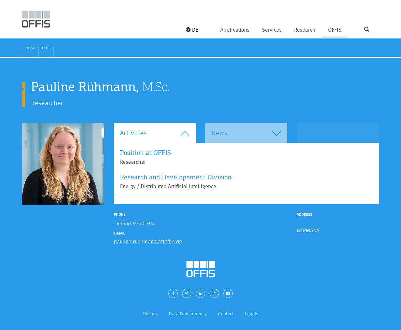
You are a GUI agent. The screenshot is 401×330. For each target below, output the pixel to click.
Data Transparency (188, 313)
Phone (119, 214)
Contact (226, 313)
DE (192, 30)
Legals (251, 313)
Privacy (150, 313)
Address (304, 214)
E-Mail (119, 233)
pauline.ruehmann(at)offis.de (148, 241)
